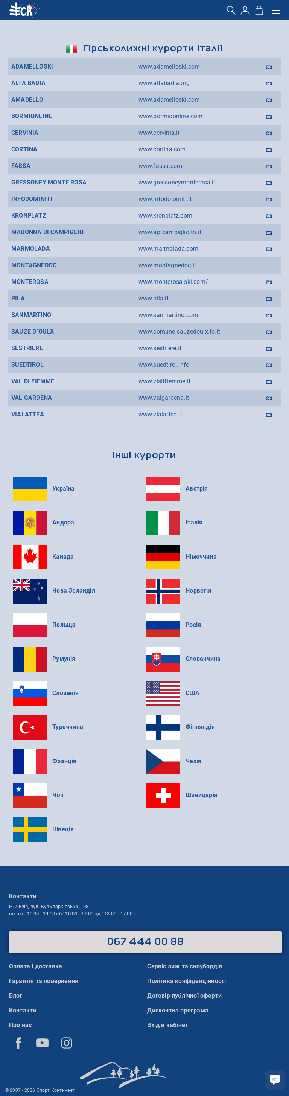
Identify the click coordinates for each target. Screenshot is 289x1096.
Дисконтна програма (177, 1010)
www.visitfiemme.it (164, 381)
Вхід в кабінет (167, 1025)
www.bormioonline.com (170, 116)
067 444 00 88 (145, 942)
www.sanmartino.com (168, 315)
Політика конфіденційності (186, 981)
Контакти (23, 1010)
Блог (16, 995)
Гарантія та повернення (43, 981)
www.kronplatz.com (165, 215)
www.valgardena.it (163, 397)
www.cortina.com (162, 149)
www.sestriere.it (159, 348)
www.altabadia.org (164, 83)
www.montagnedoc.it (167, 265)
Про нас (20, 1025)
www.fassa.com (160, 165)
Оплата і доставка (35, 966)
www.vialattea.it (160, 414)
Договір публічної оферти (184, 995)
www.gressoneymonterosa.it (177, 182)
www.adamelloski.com (169, 66)
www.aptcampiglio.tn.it (169, 232)
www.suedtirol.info (164, 364)
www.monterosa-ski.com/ (173, 281)
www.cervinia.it (159, 132)
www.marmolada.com (168, 248)
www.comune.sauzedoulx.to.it (179, 331)
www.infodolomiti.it (165, 199)
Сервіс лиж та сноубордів (184, 966)
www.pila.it (153, 298)
